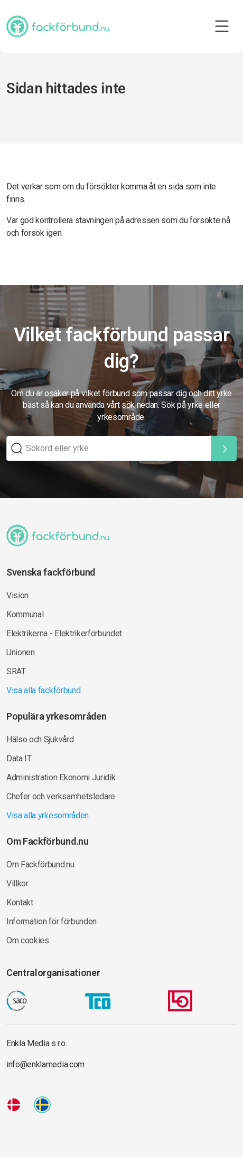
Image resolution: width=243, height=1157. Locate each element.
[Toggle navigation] (222, 26)
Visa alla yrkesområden (47, 815)
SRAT (16, 671)
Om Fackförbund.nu (40, 864)
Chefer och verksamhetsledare (60, 796)
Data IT (19, 758)
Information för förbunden (51, 921)
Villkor (17, 883)
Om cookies (27, 940)
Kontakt (19, 902)
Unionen (20, 652)
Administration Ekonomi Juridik (60, 777)
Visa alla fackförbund (43, 690)
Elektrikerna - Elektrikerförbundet (64, 633)
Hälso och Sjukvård (39, 739)
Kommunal (24, 614)
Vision (17, 595)
